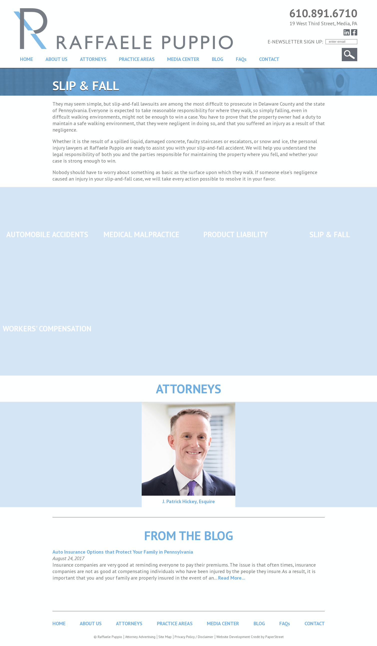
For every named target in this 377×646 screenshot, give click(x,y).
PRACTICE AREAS (137, 59)
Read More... (231, 578)
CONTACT (269, 59)
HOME (26, 59)
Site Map (165, 637)
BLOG (217, 59)
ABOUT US (56, 59)
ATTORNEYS (93, 59)
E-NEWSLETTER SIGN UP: (295, 41)
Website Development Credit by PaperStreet (250, 637)
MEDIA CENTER (183, 59)
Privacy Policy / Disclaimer (194, 637)
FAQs (241, 59)
